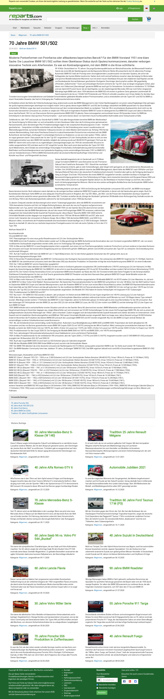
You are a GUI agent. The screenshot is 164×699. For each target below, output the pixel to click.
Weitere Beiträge (18, 423)
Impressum (68, 673)
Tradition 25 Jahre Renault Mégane (127, 433)
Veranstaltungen (73, 28)
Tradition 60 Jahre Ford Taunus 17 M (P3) (131, 501)
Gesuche (36, 28)
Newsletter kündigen (106, 688)
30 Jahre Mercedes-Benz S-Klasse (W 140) (53, 433)
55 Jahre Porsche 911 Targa (128, 603)
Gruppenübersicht (71, 691)
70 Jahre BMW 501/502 (39, 35)
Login (119, 8)
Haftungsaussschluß (72, 678)
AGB (53, 692)
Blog (86, 28)
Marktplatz (25, 28)
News (13, 35)
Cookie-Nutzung (133, 1)
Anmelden (105, 28)
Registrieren (134, 8)
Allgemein (23, 35)
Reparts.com (15, 8)
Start (15, 28)
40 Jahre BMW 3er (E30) (21, 411)
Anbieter (47, 28)
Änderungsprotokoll (72, 696)
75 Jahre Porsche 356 (20, 403)
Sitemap (67, 693)
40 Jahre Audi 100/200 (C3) (22, 406)
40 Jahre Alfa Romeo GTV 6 (53, 467)
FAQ (65, 685)
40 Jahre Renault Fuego (125, 636)
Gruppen (58, 28)
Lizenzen (67, 683)
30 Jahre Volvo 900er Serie (52, 603)
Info (95, 28)
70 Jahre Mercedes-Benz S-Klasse (53, 501)
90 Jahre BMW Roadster (126, 568)
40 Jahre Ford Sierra (19, 408)
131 (137, 670)
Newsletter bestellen (106, 685)
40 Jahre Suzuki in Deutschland (131, 535)
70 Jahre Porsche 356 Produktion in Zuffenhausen (54, 637)
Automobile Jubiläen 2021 (127, 467)
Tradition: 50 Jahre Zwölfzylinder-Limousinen (29, 413)
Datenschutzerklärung (24, 694)
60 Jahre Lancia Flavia (49, 568)
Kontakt (67, 670)
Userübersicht (69, 688)
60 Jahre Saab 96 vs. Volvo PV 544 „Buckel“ (55, 537)
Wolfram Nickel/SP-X (27, 49)
